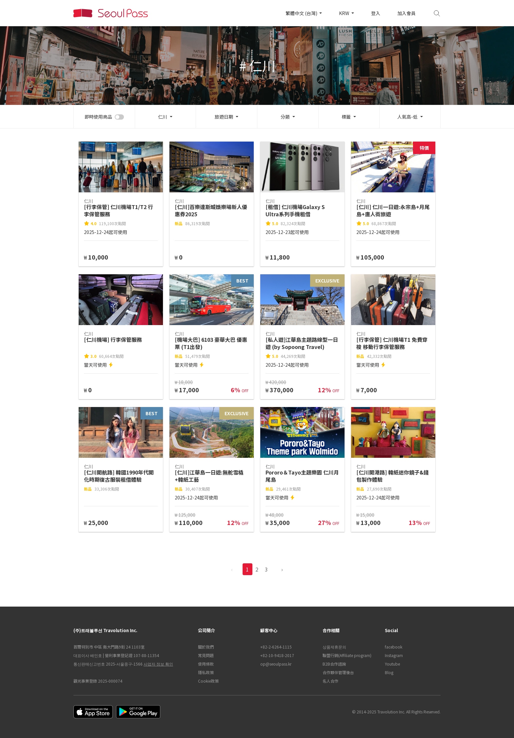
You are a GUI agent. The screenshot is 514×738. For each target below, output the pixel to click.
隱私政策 (206, 672)
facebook (393, 647)
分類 (285, 116)
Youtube (392, 664)
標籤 (346, 116)
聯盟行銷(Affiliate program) (347, 655)
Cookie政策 (208, 681)
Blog (389, 672)
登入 (375, 13)
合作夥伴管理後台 (338, 672)
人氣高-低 (407, 116)
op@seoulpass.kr (275, 664)
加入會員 (406, 13)
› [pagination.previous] (282, 569)
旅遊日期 (224, 116)
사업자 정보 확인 (158, 664)
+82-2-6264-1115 (276, 647)
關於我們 (206, 647)
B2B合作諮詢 (334, 664)
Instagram (394, 655)
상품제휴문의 (334, 647)
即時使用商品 (98, 116)
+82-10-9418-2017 (277, 655)
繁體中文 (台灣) (302, 13)
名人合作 (330, 681)
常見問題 (206, 655)
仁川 (162, 116)
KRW (344, 13)
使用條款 (206, 664)
